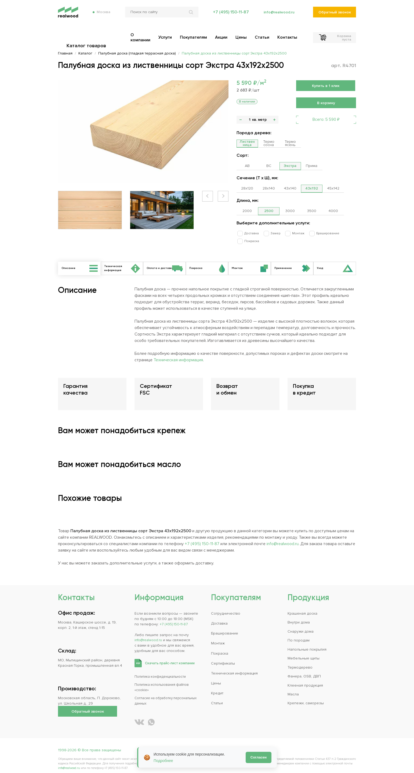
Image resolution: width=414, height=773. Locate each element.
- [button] (241, 120)
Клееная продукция (305, 679)
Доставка (249, 233)
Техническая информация (178, 354)
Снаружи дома (301, 625)
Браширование (317, 233)
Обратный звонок (334, 16)
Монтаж (290, 233)
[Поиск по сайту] (160, 16)
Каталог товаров (87, 35)
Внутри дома (299, 617)
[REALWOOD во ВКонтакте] (139, 716)
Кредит (217, 688)
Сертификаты (223, 657)
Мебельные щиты (303, 652)
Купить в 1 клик (325, 85)
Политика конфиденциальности (163, 671)
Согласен (258, 757)
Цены (216, 677)
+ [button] (274, 120)
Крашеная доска (302, 608)
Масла (293, 688)
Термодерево (300, 661)
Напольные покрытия (307, 643)
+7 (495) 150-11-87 (228, 16)
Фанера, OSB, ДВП (304, 670)
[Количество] (249, 120)
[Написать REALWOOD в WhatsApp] (151, 716)
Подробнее (163, 761)
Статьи (217, 697)
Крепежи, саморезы (306, 697)
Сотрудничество (225, 608)
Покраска (345, 233)
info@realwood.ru (277, 16)
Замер (270, 233)
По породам (299, 634)
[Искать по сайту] (190, 16)
